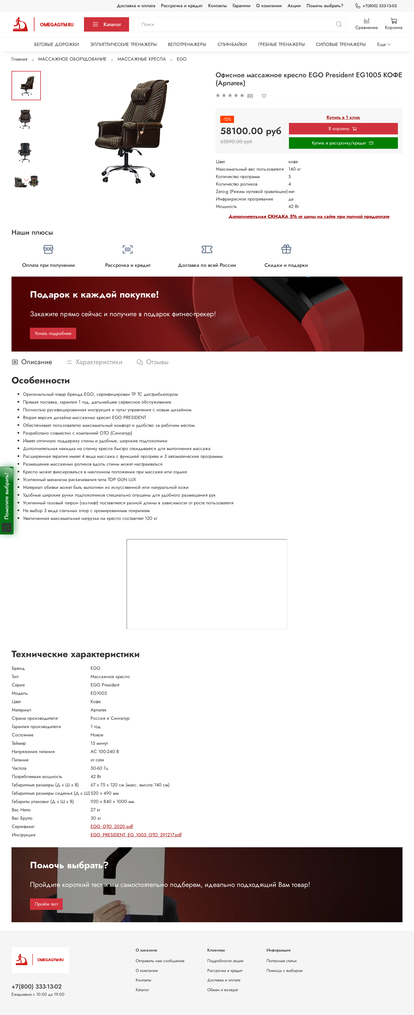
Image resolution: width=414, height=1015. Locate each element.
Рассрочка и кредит (181, 5)
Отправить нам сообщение (160, 961)
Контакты (217, 5)
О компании (269, 5)
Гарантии (241, 5)
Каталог (106, 24)
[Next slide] (26, 180)
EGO (182, 59)
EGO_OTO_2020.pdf (112, 826)
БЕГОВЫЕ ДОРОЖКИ (56, 44)
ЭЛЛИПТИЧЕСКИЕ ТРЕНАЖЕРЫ (123, 44)
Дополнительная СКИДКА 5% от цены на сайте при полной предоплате (309, 216)
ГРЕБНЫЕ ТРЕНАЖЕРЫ (281, 44)
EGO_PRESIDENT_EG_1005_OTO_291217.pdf (136, 834)
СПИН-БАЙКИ (232, 44)
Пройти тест (46, 904)
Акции (294, 5)
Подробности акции (225, 961)
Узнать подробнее (53, 333)
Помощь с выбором (285, 970)
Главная (19, 59)
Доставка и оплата (136, 5)
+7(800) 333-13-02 (376, 6)
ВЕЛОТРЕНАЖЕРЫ (187, 44)
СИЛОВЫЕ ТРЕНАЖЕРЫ (341, 44)
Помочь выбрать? (324, 5)
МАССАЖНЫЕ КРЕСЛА (142, 59)
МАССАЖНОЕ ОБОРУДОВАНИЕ (72, 59)
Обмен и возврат (222, 990)
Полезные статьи (282, 961)
